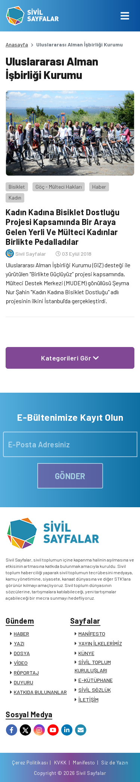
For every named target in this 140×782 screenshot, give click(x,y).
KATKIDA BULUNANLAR (40, 692)
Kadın (15, 197)
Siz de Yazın (114, 763)
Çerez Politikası (30, 763)
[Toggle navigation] (125, 15)
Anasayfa (17, 44)
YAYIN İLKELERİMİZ (100, 643)
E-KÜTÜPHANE (95, 680)
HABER (21, 633)
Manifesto (84, 763)
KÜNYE (86, 653)
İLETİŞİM (88, 699)
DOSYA (22, 653)
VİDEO (21, 663)
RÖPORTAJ (26, 672)
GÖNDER (70, 476)
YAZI (19, 643)
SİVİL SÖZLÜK (94, 690)
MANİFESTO (91, 633)
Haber (99, 186)
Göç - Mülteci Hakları (58, 186)
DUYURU (23, 682)
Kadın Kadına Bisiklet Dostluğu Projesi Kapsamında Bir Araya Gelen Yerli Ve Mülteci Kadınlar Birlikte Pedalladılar (62, 226)
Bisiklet (17, 186)
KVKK (60, 763)
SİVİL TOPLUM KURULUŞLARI (93, 666)
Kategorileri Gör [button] (70, 358)
